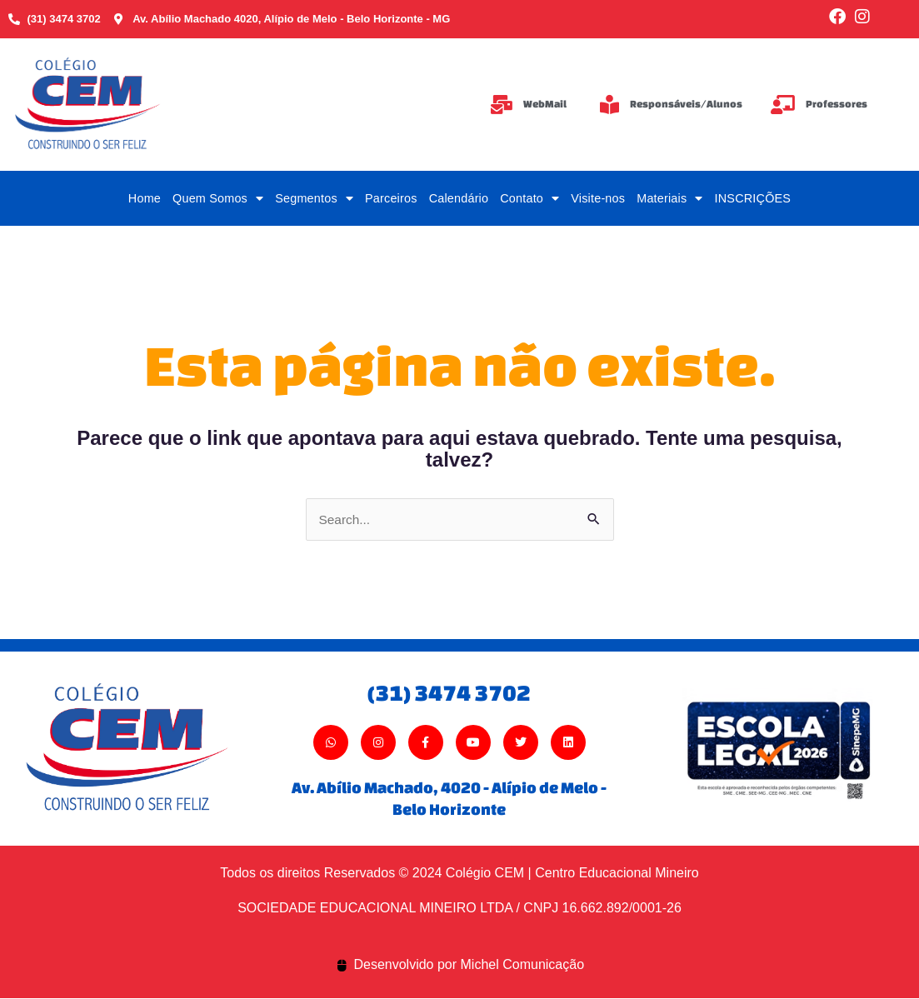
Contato (529, 198)
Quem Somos (217, 198)
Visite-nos (598, 198)
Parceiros (391, 198)
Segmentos (314, 198)
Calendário (459, 198)
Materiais (669, 198)
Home (144, 198)
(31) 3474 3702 (449, 692)
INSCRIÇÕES (753, 198)
